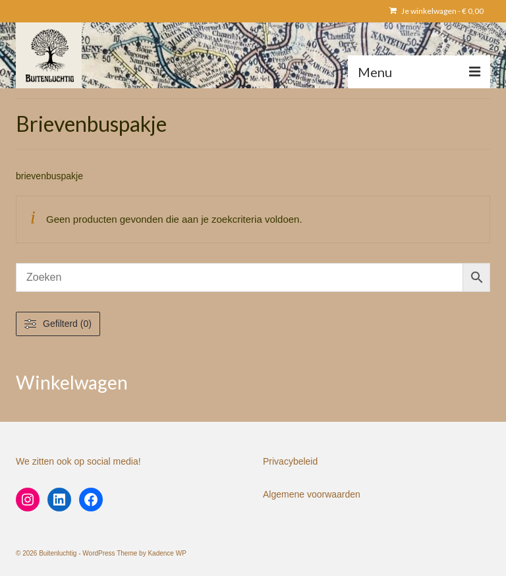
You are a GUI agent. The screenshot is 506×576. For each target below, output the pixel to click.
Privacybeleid (290, 461)
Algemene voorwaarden (311, 494)
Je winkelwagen (436, 11)
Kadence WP (167, 553)
